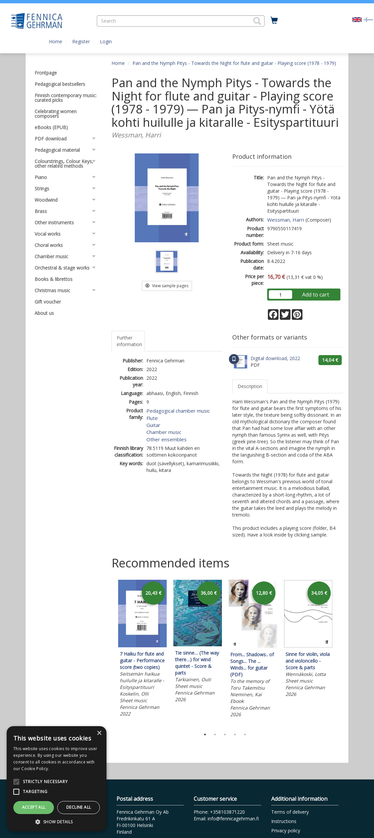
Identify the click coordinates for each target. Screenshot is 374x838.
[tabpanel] (142, 649)
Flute (152, 418)
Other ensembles (166, 439)
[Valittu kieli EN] (357, 19)
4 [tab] (235, 734)
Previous (109, 653)
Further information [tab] (129, 340)
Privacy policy (285, 830)
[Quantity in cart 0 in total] (274, 20)
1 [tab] (205, 734)
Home (55, 41)
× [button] (98, 733)
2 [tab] (215, 734)
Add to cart (315, 294)
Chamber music (163, 432)
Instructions (283, 821)
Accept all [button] (34, 807)
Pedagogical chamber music (178, 410)
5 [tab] (245, 734)
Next (340, 653)
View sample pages (166, 286)
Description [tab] (250, 386)
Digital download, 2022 (275, 358)
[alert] (56, 778)
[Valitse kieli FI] (368, 19)
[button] (257, 21)
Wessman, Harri (285, 219)
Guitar (153, 425)
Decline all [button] (78, 807)
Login (106, 41)
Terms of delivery (290, 812)
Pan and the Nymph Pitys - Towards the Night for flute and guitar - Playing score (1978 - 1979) (234, 63)
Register (81, 41)
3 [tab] (225, 734)
